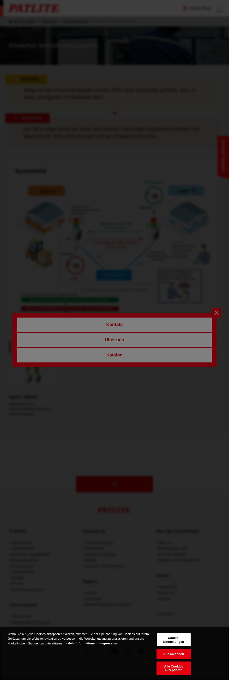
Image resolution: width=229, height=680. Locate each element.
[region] (114, 653)
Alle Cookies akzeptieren (173, 668)
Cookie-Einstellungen (173, 639)
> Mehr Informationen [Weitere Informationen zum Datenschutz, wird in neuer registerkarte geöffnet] (81, 643)
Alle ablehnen (173, 654)
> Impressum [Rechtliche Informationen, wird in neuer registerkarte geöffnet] (107, 643)
